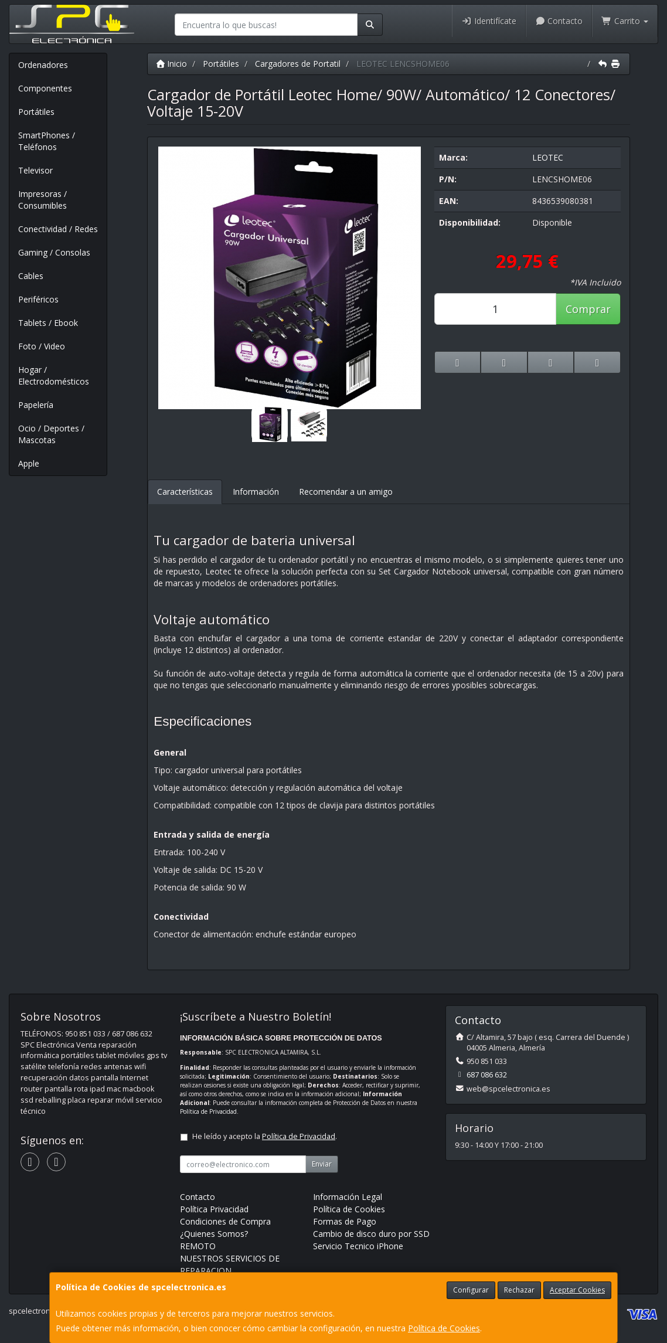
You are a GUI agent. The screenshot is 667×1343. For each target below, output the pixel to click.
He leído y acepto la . (264, 1136)
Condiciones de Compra (225, 1221)
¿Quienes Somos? (214, 1233)
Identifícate (488, 20)
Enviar (322, 1164)
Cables (30, 275)
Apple (28, 463)
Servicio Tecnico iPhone (358, 1246)
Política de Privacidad (208, 1111)
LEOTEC (547, 157)
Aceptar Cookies (577, 1290)
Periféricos (38, 299)
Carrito (624, 20)
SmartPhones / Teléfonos (46, 141)
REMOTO (198, 1246)
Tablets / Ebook (48, 322)
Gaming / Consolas (54, 252)
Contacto (559, 20)
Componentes (45, 88)
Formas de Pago (344, 1221)
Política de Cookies (444, 1328)
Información (256, 491)
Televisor (35, 170)
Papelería (35, 404)
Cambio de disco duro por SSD (371, 1233)
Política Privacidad (214, 1209)
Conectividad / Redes (58, 228)
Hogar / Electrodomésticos (53, 375)
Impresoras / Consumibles (42, 199)
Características (185, 491)
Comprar (588, 309)
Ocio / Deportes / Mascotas (51, 434)
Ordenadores (43, 64)
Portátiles (36, 111)
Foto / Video (41, 346)
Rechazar (519, 1290)
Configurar (471, 1290)
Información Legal (347, 1196)
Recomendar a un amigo (346, 491)
